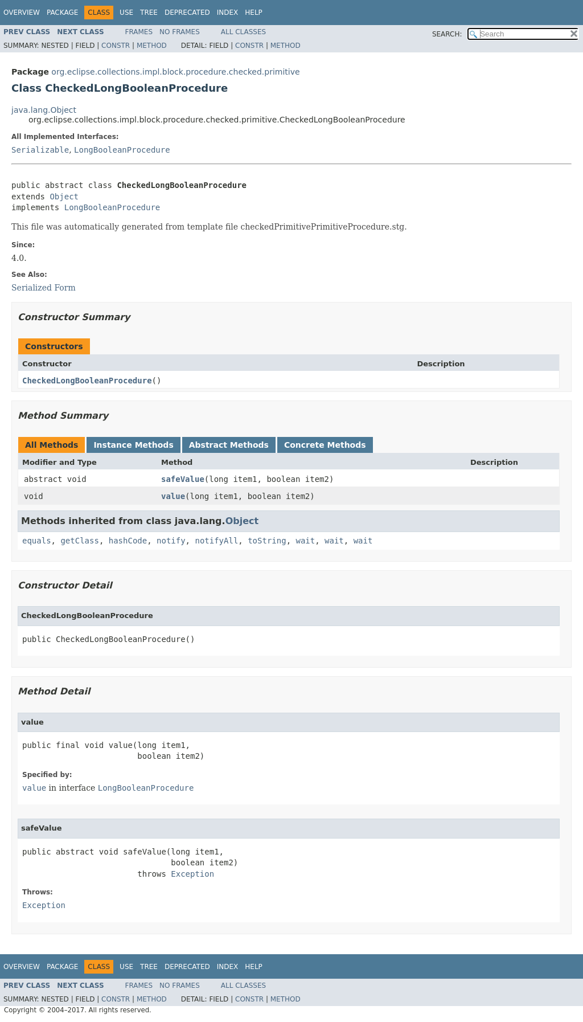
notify (171, 540)
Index (228, 13)
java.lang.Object (43, 110)
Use (126, 13)
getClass (79, 540)
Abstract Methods (229, 444)
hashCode (128, 540)
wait (305, 540)
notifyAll (216, 540)
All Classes (243, 32)
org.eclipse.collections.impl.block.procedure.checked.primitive (175, 71)
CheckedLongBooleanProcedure (87, 380)
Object (64, 196)
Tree (149, 13)
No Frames (179, 32)
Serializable (40, 149)
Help (253, 13)
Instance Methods (133, 444)
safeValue (182, 479)
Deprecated (187, 13)
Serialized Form (43, 287)
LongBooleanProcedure (122, 149)
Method (152, 46)
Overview (21, 13)
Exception (192, 873)
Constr (115, 46)
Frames (139, 32)
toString (267, 540)
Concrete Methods (325, 444)
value (173, 496)
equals (36, 540)
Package (62, 13)
